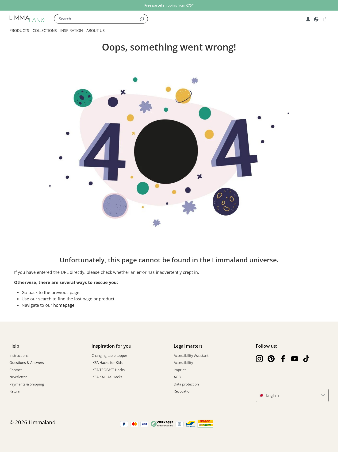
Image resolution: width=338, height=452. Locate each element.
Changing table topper (109, 355)
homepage (63, 305)
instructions (18, 355)
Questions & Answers (26, 362)
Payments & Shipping (26, 384)
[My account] (308, 19)
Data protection (186, 384)
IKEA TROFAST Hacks (108, 369)
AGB (177, 376)
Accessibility (183, 362)
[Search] (141, 19)
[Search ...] (95, 19)
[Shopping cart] (324, 19)
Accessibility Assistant (191, 355)
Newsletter (18, 376)
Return (14, 391)
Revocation (183, 391)
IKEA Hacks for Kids (107, 362)
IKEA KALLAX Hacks (107, 376)
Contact (15, 369)
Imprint (180, 369)
